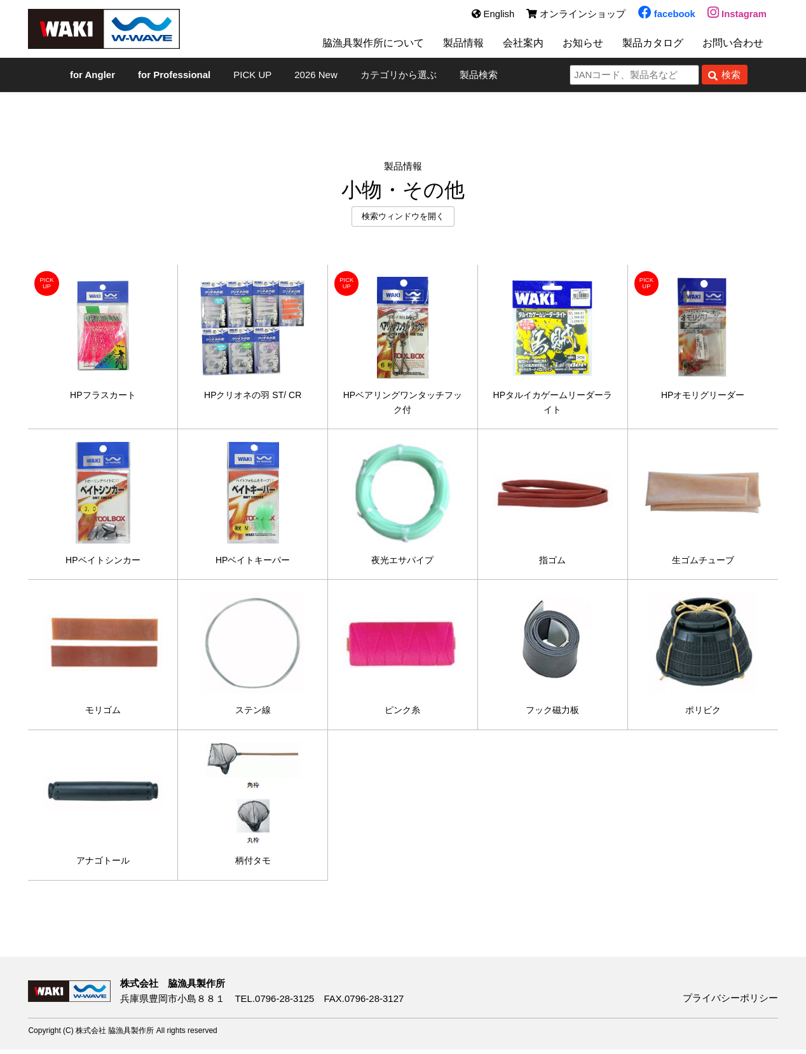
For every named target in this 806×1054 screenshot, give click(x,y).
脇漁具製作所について (360, 46)
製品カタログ (652, 46)
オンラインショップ (575, 14)
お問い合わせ (736, 46)
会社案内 (516, 46)
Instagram (737, 14)
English (491, 14)
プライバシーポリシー (730, 1002)
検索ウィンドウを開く (403, 216)
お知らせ (579, 46)
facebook (666, 14)
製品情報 (454, 46)
